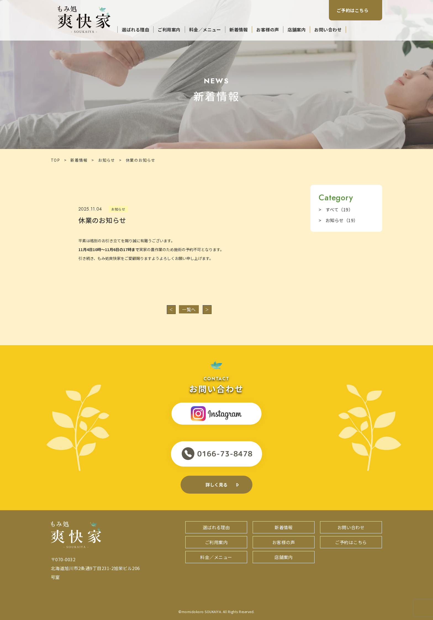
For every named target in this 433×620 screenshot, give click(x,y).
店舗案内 (296, 29)
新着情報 (238, 29)
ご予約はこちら (352, 10)
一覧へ (189, 309)
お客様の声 (267, 29)
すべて (339, 209)
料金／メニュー (205, 29)
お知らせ (106, 160)
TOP (55, 160)
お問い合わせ (328, 29)
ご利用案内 (169, 29)
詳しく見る (216, 484)
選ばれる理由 (135, 29)
